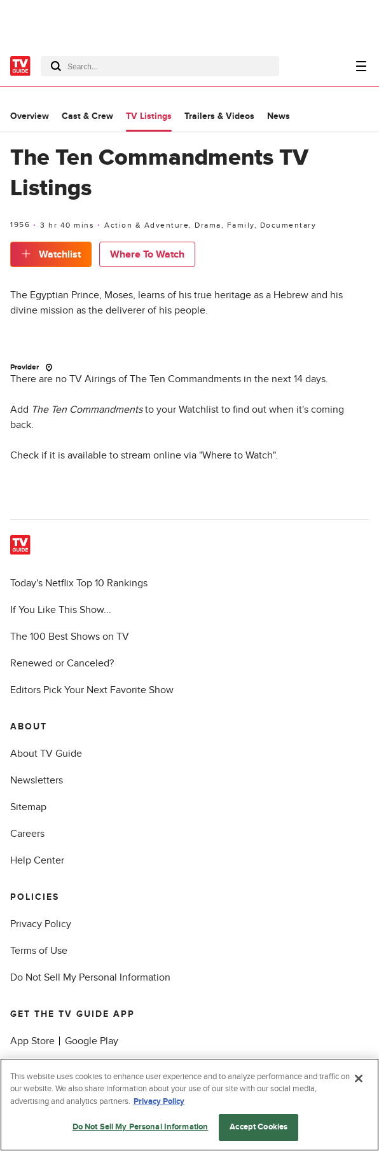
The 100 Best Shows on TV (69, 636)
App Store (32, 1041)
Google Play (91, 1041)
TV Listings (149, 116)
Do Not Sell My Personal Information (90, 977)
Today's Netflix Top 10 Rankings (79, 583)
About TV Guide (46, 753)
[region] (189, 1104)
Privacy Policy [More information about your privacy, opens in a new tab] (159, 1101)
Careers (27, 833)
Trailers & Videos (219, 116)
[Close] (359, 1078)
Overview (29, 116)
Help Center (37, 860)
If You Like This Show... (60, 609)
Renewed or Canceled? (62, 663)
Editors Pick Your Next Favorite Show (92, 690)
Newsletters (36, 780)
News (278, 116)
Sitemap (28, 807)
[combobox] (160, 66)
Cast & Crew (87, 116)
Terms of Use (38, 950)
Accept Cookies (258, 1127)
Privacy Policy (40, 924)
